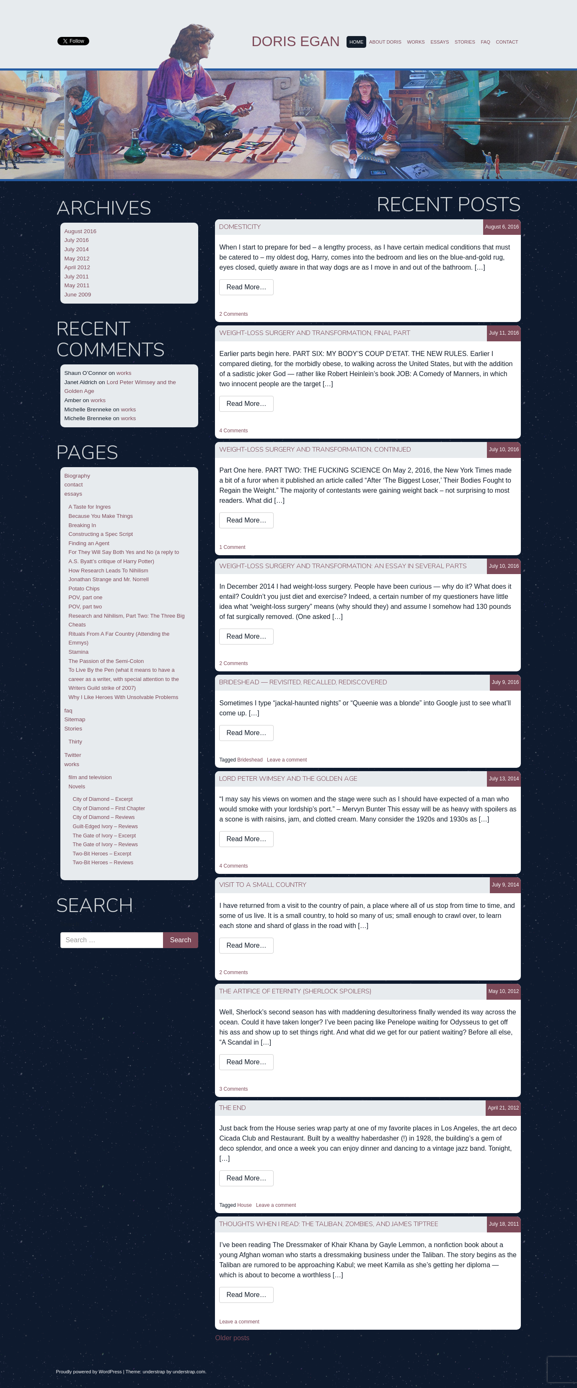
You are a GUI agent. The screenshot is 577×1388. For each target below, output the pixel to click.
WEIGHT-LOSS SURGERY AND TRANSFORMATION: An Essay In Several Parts (343, 566)
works (416, 41)
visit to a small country (262, 884)
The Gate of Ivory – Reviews (105, 844)
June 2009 (78, 294)
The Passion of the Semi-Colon (106, 661)
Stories (465, 41)
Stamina (79, 652)
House (244, 1205)
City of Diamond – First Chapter (109, 808)
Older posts (232, 1337)
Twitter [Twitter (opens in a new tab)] (73, 755)
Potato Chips (84, 588)
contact (507, 41)
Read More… (246, 287)
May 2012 (77, 258)
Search (70, 924)
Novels (77, 786)
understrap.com (189, 1371)
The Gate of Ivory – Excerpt (104, 836)
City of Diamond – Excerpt (103, 799)
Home (356, 41)
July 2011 (77, 276)
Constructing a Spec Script (101, 534)
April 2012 (78, 267)
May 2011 (77, 285)
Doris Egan (295, 41)
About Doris (385, 41)
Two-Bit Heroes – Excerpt (102, 854)
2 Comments (233, 314)
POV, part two (85, 606)
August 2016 (81, 231)
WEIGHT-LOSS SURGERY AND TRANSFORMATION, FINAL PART (314, 333)
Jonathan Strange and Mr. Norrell (109, 579)
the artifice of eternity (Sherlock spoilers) (295, 991)
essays (439, 41)
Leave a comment (287, 760)
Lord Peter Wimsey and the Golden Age (288, 778)
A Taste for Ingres (90, 507)
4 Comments (233, 431)
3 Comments (233, 1089)
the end (232, 1107)
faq (485, 41)
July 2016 (77, 240)
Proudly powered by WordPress (89, 1371)
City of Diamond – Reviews (104, 817)
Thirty (75, 741)
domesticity (240, 226)
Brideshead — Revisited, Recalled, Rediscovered (303, 682)
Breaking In (82, 525)
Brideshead (250, 760)
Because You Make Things (101, 516)
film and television (90, 777)
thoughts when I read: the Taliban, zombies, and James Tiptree (328, 1224)
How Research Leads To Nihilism (108, 570)
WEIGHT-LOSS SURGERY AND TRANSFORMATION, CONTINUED (315, 449)
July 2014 (77, 249)
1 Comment (232, 547)
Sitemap (75, 719)
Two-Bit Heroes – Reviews (103, 863)
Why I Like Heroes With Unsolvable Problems (124, 697)
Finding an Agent (89, 543)
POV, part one (86, 597)
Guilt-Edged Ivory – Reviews (105, 826)
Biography (78, 476)
